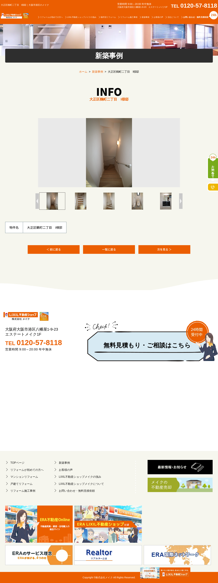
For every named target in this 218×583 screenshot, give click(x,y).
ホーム (83, 71)
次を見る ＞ (164, 249)
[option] (109, 152)
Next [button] (181, 201)
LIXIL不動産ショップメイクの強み (81, 17)
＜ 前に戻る (53, 249)
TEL (196, 6)
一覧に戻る (109, 249)
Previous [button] (37, 201)
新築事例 (97, 71)
